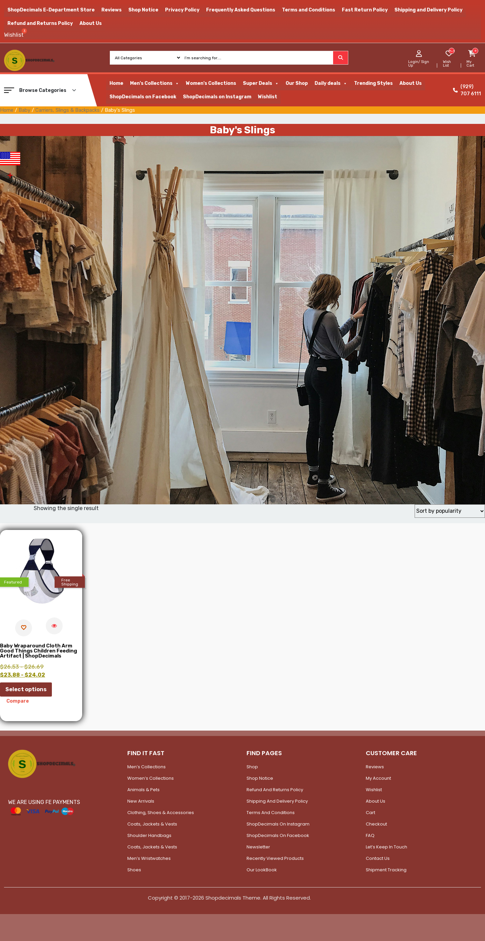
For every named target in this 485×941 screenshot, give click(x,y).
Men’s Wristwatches (149, 858)
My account (378, 778)
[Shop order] (450, 511)
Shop (252, 767)
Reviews (111, 10)
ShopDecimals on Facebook (142, 97)
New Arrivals (140, 801)
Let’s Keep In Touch (386, 847)
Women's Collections (211, 83)
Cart (370, 812)
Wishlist (267, 97)
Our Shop (297, 83)
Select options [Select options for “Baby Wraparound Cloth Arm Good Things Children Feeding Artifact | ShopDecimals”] (25, 689)
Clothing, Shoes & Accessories (160, 812)
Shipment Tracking (386, 870)
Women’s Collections (150, 778)
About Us (90, 23)
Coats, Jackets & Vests (152, 824)
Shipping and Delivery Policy (428, 10)
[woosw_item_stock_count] (451, 50)
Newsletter (258, 847)
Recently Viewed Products (275, 858)
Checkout (376, 824)
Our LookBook (262, 870)
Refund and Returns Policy (40, 23)
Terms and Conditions (308, 10)
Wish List (447, 64)
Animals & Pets (143, 789)
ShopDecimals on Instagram (217, 97)
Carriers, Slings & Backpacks (67, 110)
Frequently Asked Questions (240, 10)
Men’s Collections (146, 767)
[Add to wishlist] (23, 627)
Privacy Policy (182, 10)
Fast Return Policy (365, 10)
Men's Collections (154, 83)
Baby (24, 110)
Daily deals (331, 83)
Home (116, 83)
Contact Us (378, 858)
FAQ (370, 835)
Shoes (134, 870)
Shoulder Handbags (149, 835)
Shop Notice (143, 10)
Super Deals (261, 83)
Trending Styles (373, 83)
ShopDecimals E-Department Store (51, 10)
